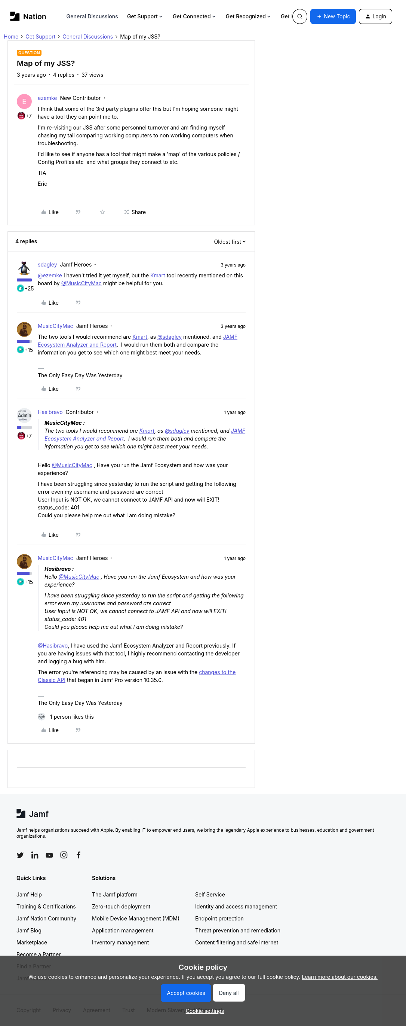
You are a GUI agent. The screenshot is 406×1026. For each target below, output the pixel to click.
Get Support (145, 16)
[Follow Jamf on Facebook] (78, 855)
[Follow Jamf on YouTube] (49, 855)
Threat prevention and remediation (237, 930)
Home (11, 36)
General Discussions (92, 16)
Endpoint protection (219, 918)
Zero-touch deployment (121, 906)
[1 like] (66, 717)
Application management (122, 930)
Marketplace (31, 942)
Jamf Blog (28, 930)
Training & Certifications (46, 906)
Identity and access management (236, 906)
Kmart (157, 275)
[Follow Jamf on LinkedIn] (35, 855)
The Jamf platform (115, 894)
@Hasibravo (53, 645)
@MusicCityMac (81, 283)
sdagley (47, 264)
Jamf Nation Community (46, 918)
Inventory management (120, 942)
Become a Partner (38, 954)
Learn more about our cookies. (340, 977)
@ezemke (50, 275)
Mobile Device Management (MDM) (135, 918)
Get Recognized (249, 16)
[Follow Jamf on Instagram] (64, 855)
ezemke (47, 98)
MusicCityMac (55, 326)
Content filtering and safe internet (236, 942)
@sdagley (169, 337)
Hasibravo (50, 412)
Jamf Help (29, 894)
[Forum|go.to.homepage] (28, 16)
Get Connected (195, 16)
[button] (333, 16)
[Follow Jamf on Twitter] (20, 855)
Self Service (210, 894)
